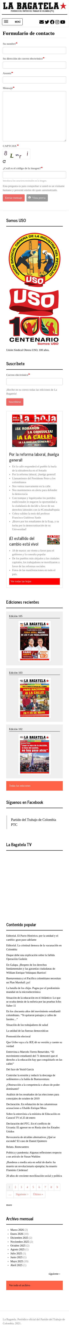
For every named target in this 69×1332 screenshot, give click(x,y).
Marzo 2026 (17, 1229)
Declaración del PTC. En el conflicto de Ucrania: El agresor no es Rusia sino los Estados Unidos (33, 1127)
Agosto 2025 (17, 1249)
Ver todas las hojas (21, 581)
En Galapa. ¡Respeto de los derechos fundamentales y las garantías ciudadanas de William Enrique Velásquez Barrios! (30, 968)
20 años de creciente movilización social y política (34, 1175)
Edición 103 (15, 672)
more (9, 1204)
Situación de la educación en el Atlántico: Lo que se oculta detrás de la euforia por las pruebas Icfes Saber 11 (33, 1001)
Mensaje (8, 88)
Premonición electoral (18, 1036)
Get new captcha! (4, 161)
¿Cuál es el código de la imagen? (22, 168)
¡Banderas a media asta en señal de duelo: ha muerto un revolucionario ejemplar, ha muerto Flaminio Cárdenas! (31, 1166)
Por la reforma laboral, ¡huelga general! (34, 457)
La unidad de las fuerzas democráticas (27, 1030)
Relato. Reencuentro (17, 1146)
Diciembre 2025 (19, 1237)
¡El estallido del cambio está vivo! (23, 541)
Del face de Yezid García (20, 1069)
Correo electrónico (17, 374)
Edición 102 (15, 729)
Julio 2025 (16, 1253)
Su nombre (9, 43)
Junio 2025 (16, 1257)
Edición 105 (15, 616)
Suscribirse (15, 401)
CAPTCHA (10, 145)
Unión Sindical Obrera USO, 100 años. (27, 350)
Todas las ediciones (19, 785)
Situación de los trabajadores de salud (27, 1024)
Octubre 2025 (18, 1245)
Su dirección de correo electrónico (23, 58)
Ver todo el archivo (19, 1285)
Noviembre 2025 (19, 1241)
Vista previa (36, 197)
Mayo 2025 (16, 1261)
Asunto (7, 73)
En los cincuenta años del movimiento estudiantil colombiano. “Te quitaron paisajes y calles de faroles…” (33, 1015)
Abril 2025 (16, 1265)
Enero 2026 (16, 1233)
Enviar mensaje (13, 197)
